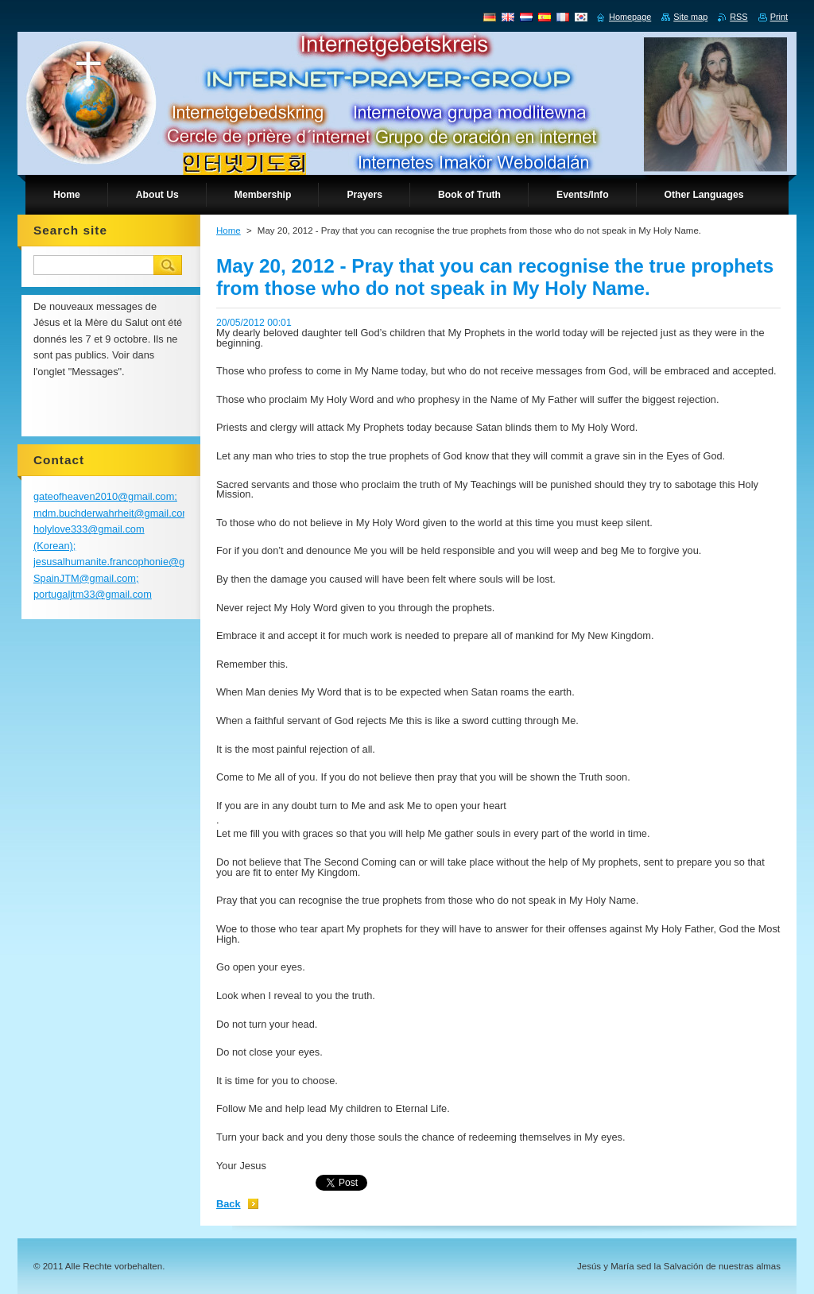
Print (779, 16)
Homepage (630, 16)
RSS (738, 16)
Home (228, 230)
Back (228, 1204)
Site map (690, 16)
